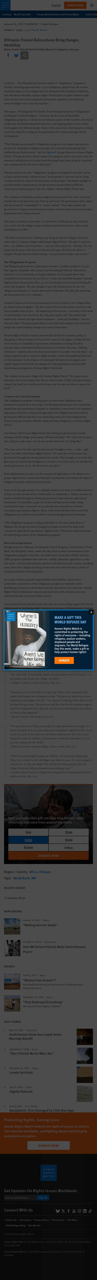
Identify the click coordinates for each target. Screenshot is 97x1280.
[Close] (91, 612)
